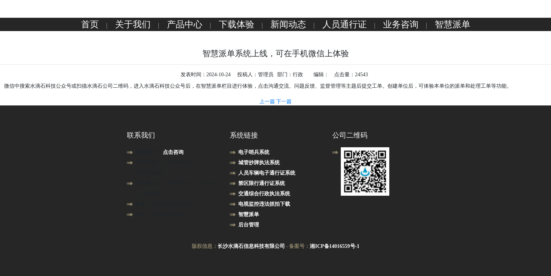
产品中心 (184, 24)
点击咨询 (173, 152)
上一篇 (267, 101)
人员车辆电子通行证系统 (266, 173)
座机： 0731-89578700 (160, 214)
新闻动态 (288, 24)
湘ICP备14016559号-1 (334, 246)
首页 (90, 24)
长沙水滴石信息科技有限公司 (251, 246)
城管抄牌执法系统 (259, 162)
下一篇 (284, 101)
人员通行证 (344, 24)
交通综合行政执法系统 (264, 193)
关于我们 (133, 24)
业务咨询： (149, 152)
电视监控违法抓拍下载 (264, 204)
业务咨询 (401, 24)
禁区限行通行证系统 (261, 183)
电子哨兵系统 (253, 152)
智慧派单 (452, 24)
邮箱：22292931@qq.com (164, 204)
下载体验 (236, 24)
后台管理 (248, 225)
